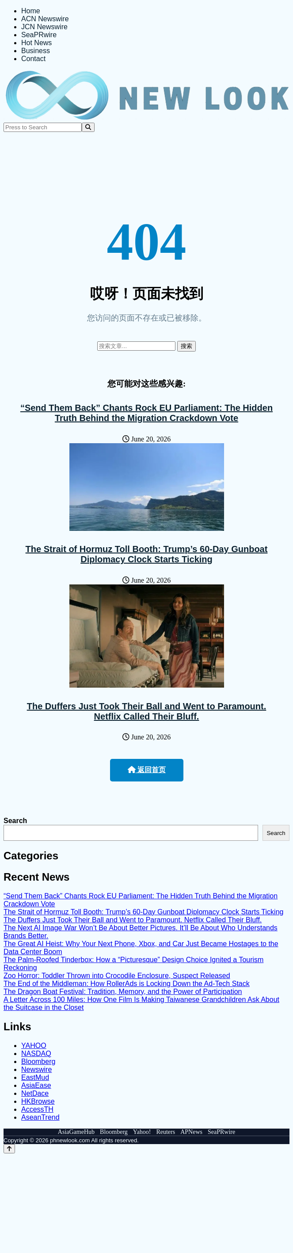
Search (15, 820)
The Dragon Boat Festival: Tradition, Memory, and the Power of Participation (123, 991)
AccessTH (37, 1109)
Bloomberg (38, 1061)
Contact (33, 58)
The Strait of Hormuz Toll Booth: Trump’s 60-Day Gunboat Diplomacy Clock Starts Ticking (147, 554)
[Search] (88, 127)
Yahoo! (142, 1132)
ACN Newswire (45, 19)
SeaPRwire (39, 35)
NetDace (35, 1093)
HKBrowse (38, 1101)
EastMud (35, 1077)
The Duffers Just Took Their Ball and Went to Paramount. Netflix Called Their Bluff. (146, 711)
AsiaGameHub (76, 1132)
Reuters (165, 1132)
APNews (191, 1132)
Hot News (36, 42)
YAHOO (33, 1045)
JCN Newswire (44, 27)
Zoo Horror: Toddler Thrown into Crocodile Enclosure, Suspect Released (117, 975)
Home (30, 11)
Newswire (36, 1069)
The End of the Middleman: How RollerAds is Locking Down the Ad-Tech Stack (127, 983)
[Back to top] (9, 1148)
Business (35, 50)
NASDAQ (36, 1053)
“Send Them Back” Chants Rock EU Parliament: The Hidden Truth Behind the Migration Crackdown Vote (146, 413)
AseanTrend (40, 1117)
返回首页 (147, 769)
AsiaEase (36, 1085)
